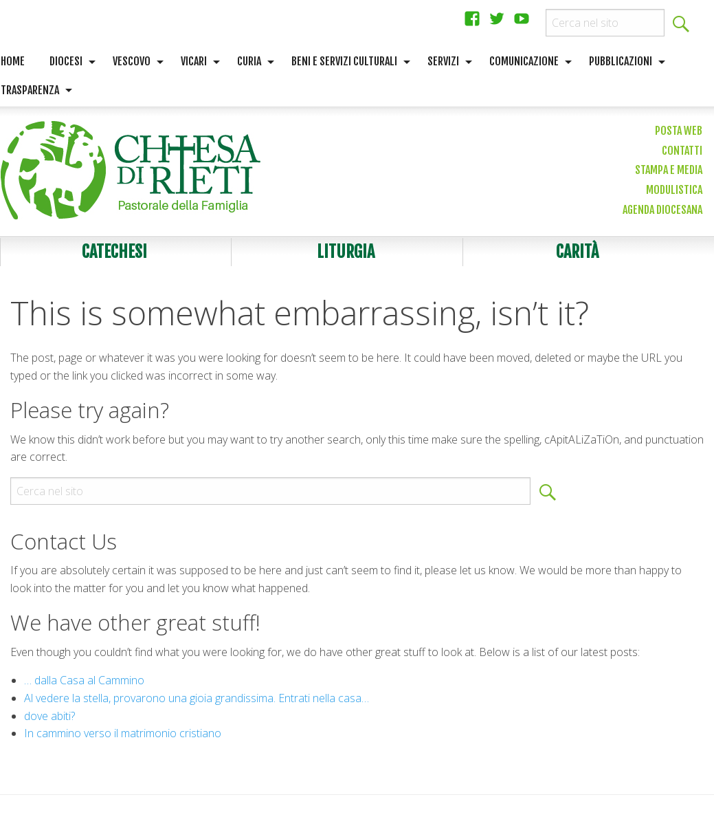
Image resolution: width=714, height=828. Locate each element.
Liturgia (346, 251)
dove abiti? (49, 715)
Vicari (194, 61)
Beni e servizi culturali (344, 61)
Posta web (678, 131)
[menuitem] (68, 61)
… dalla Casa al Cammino (84, 680)
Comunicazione (524, 61)
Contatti (682, 150)
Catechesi (114, 251)
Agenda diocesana (662, 210)
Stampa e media (668, 170)
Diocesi (65, 61)
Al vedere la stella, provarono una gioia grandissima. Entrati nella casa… (196, 698)
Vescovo (131, 61)
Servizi (443, 61)
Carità (577, 251)
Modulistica (674, 190)
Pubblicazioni (620, 61)
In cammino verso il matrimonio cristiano (122, 733)
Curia (249, 61)
